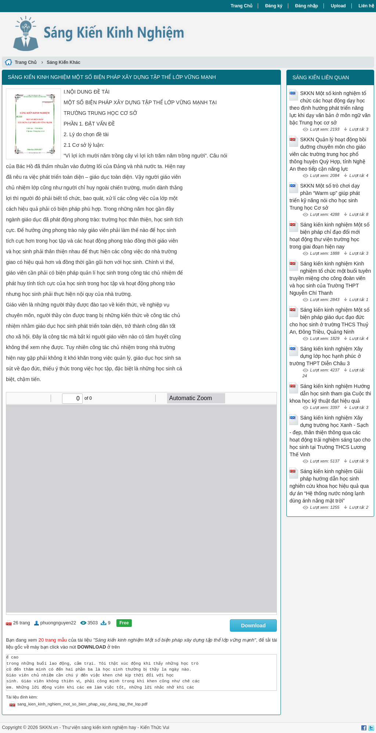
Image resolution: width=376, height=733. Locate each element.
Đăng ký (273, 5)
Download (253, 625)
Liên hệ (366, 5)
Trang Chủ (241, 5)
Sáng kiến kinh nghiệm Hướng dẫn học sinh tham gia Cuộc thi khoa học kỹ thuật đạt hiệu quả (330, 393)
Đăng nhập (306, 5)
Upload (338, 5)
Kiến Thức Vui (154, 727)
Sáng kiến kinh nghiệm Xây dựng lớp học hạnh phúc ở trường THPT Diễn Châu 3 (325, 356)
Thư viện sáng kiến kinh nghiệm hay (99, 727)
